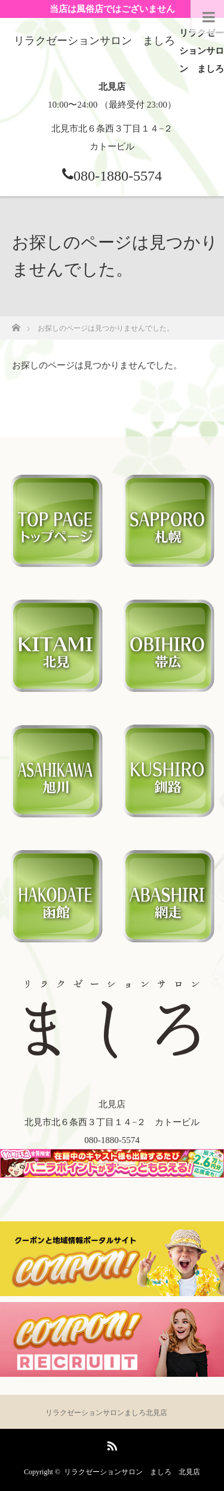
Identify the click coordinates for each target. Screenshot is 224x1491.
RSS (110, 1444)
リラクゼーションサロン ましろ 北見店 (132, 1472)
